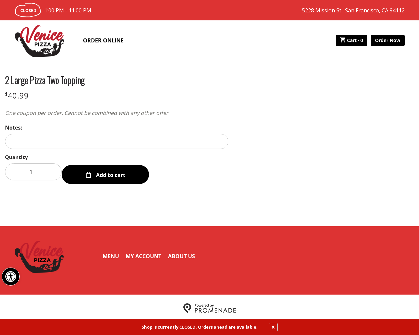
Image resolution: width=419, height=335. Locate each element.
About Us (181, 253)
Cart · (351, 40)
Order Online (103, 40)
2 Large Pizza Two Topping (45, 80)
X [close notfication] (273, 327)
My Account (143, 253)
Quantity (16, 157)
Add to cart (110, 171)
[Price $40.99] (17, 95)
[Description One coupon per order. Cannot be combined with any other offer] (116, 113)
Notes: (13, 127)
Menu (111, 253)
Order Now (387, 40)
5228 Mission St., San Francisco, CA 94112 (353, 10)
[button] (11, 277)
